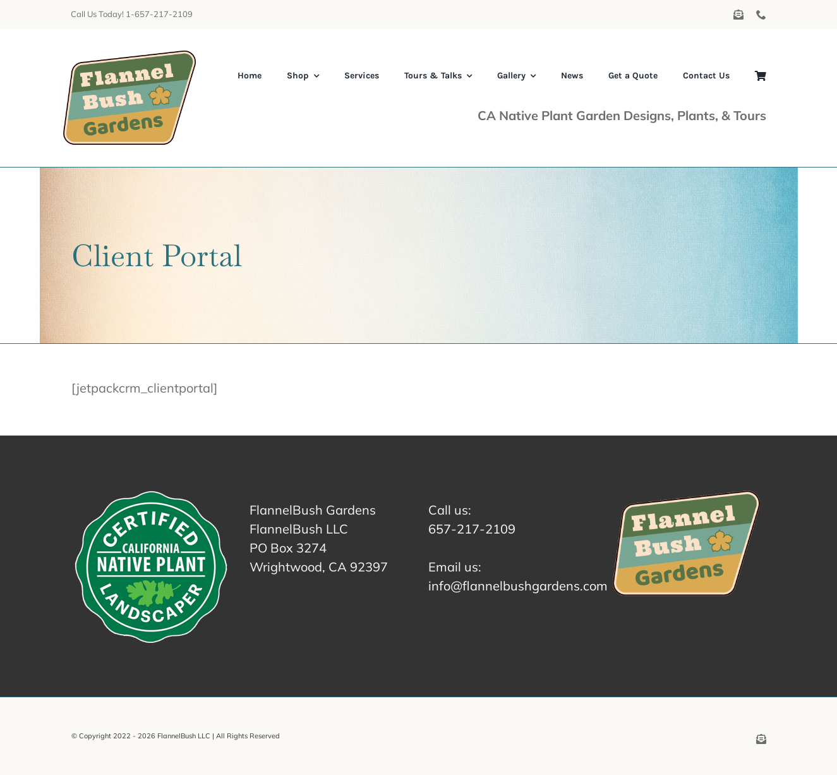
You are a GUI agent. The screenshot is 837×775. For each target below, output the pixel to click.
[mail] (738, 14)
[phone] (761, 14)
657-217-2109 (471, 529)
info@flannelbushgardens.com (518, 586)
